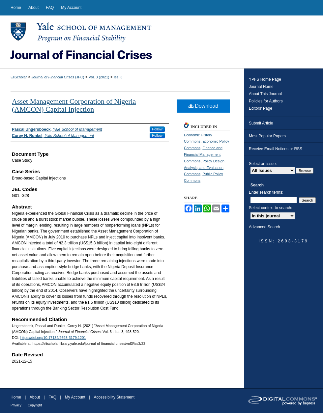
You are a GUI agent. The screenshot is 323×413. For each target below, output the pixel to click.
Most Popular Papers (267, 136)
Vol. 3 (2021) (99, 77)
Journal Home (261, 86)
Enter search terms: (266, 192)
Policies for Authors (266, 101)
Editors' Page (260, 108)
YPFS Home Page (265, 79)
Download (204, 106)
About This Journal (265, 94)
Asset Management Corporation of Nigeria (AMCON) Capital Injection (74, 105)
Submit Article (261, 123)
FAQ (52, 397)
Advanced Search (264, 227)
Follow (157, 129)
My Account (75, 397)
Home (16, 397)
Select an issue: (263, 163)
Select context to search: (270, 208)
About (35, 397)
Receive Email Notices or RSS (275, 149)
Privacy (16, 405)
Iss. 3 (118, 77)
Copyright (35, 405)
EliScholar (19, 77)
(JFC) (57, 77)
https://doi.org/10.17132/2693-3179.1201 (53, 338)
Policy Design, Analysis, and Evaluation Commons (204, 167)
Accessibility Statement (114, 397)
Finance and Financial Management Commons (203, 154)
